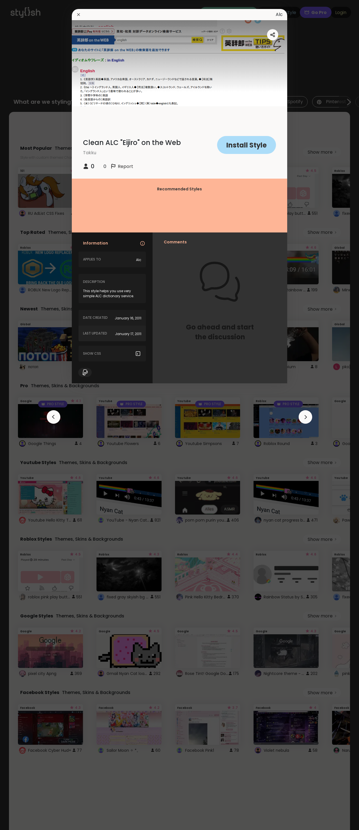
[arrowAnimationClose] (54, 417)
